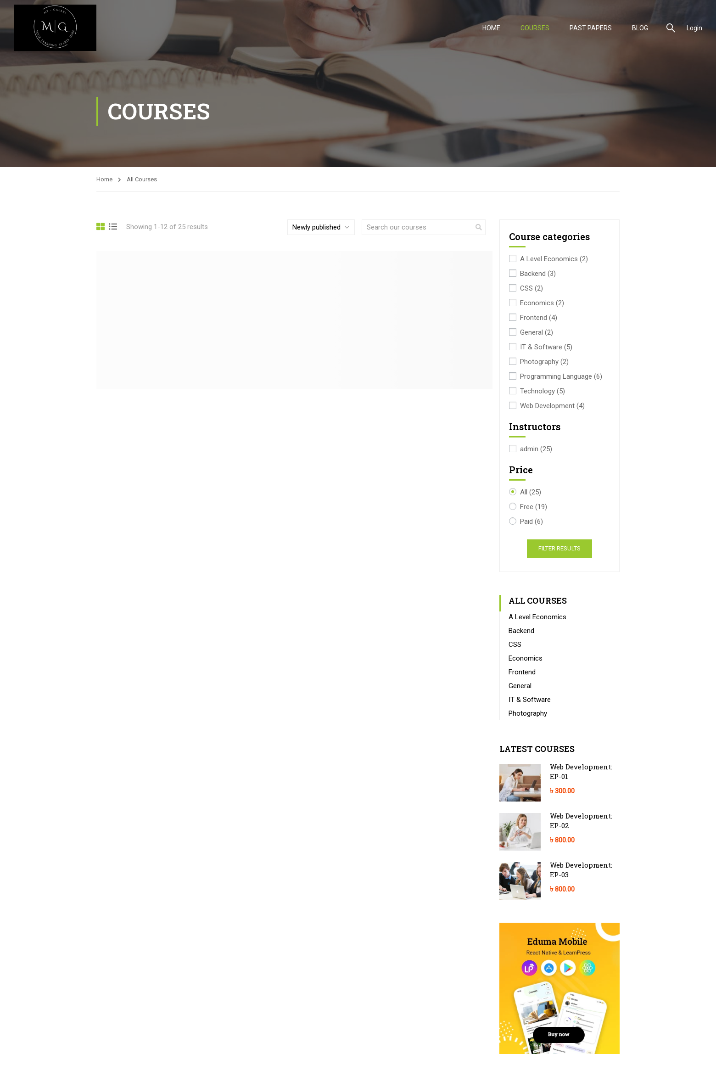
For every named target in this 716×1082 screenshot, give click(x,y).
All (530, 492)
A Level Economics (554, 259)
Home (104, 179)
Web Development (552, 406)
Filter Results (559, 548)
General (536, 332)
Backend (538, 274)
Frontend (538, 318)
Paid (531, 522)
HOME (491, 28)
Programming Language (561, 376)
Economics (542, 303)
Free (533, 507)
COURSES (534, 28)
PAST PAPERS (591, 28)
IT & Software (546, 347)
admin (536, 449)
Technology (542, 391)
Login (694, 28)
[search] (479, 227)
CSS (531, 288)
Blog (640, 28)
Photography (544, 362)
